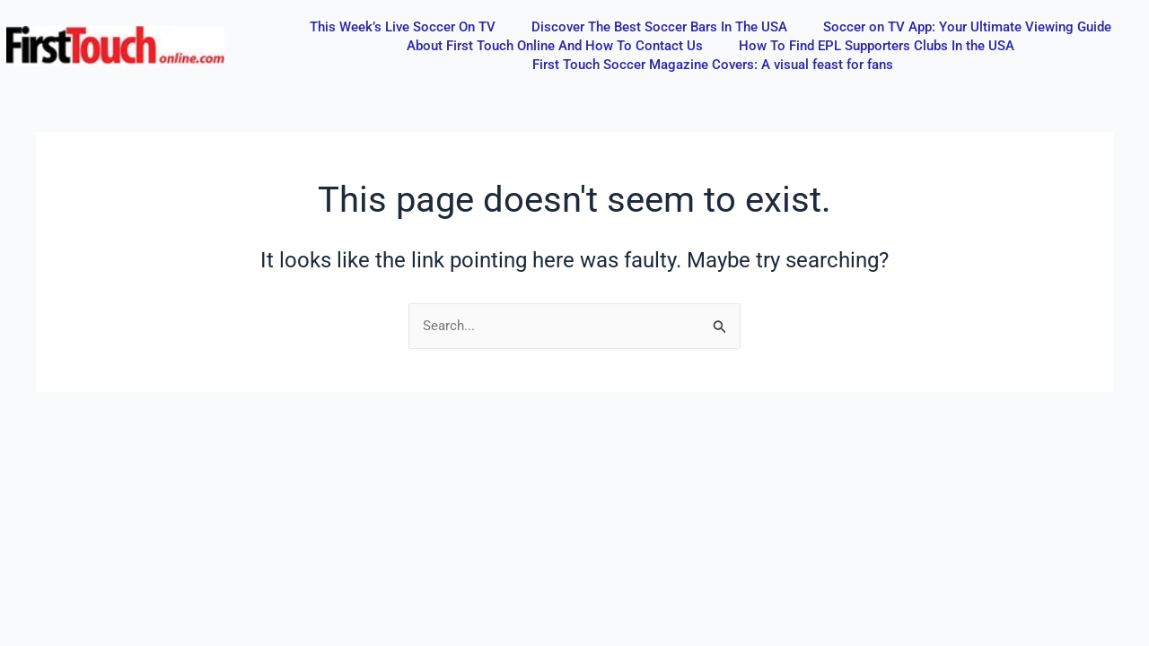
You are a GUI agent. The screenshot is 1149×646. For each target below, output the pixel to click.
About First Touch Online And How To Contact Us (555, 46)
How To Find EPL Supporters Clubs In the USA (876, 46)
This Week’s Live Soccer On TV (403, 27)
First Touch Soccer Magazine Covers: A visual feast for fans (712, 65)
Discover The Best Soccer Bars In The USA (659, 27)
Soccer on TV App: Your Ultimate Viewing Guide (967, 27)
